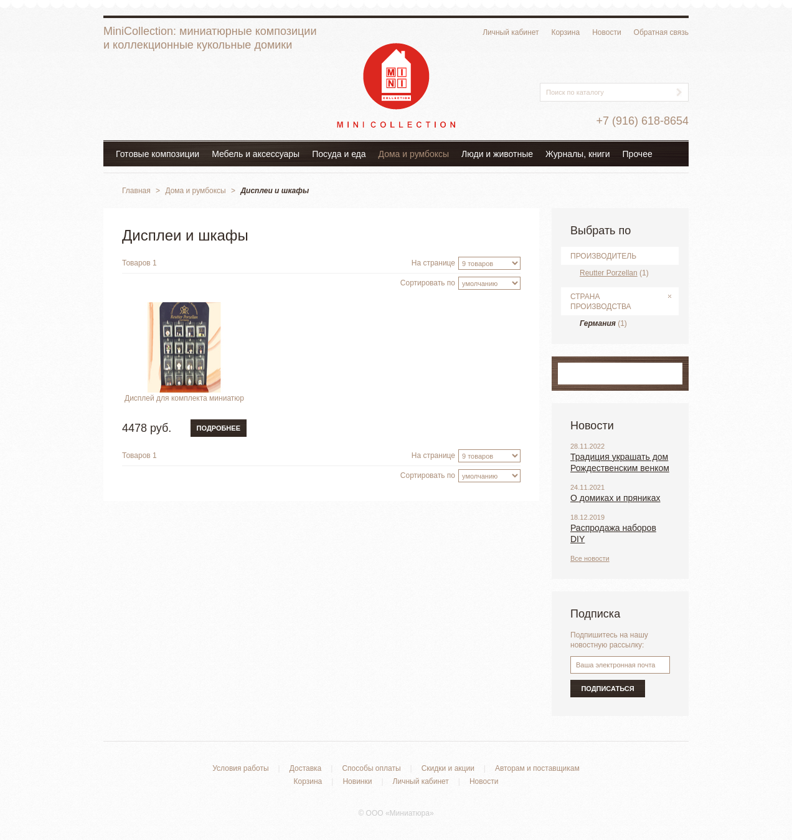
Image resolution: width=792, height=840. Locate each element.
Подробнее (218, 428)
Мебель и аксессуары (255, 154)
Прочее (638, 154)
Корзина (565, 32)
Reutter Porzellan (609, 273)
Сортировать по (427, 283)
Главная (136, 190)
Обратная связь (661, 32)
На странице (433, 263)
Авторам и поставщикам (537, 768)
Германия (598, 323)
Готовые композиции (157, 154)
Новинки (357, 781)
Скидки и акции (448, 768)
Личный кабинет (511, 32)
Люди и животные (497, 154)
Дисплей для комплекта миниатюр (184, 398)
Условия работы (240, 768)
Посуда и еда (338, 154)
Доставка (306, 768)
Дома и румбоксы (414, 154)
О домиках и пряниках (615, 498)
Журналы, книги (577, 154)
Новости (606, 32)
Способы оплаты (371, 768)
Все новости (590, 558)
